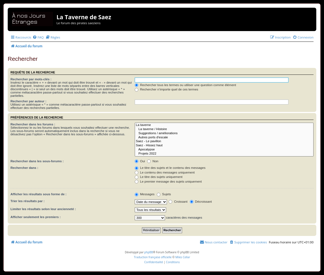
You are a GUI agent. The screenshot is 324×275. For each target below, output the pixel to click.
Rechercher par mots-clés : (31, 79)
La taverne (224, 125)
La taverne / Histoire (224, 129)
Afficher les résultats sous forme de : (38, 194)
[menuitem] (38, 37)
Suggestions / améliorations (224, 133)
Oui (140, 161)
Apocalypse (224, 150)
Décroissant (201, 201)
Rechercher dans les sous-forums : (37, 161)
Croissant (178, 201)
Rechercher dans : (24, 167)
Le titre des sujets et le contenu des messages (170, 167)
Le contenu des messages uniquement (165, 172)
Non (152, 161)
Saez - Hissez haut (224, 146)
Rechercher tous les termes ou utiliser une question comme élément (185, 85)
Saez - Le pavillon (224, 141)
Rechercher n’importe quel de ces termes (166, 89)
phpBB (148, 252)
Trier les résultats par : (27, 201)
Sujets (164, 194)
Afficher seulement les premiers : (35, 217)
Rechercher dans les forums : (32, 124)
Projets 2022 (224, 154)
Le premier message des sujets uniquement (168, 181)
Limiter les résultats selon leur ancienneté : (43, 209)
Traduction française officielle (153, 257)
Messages (145, 194)
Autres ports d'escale (224, 138)
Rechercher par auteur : (28, 101)
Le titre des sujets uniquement (158, 176)
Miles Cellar (182, 257)
